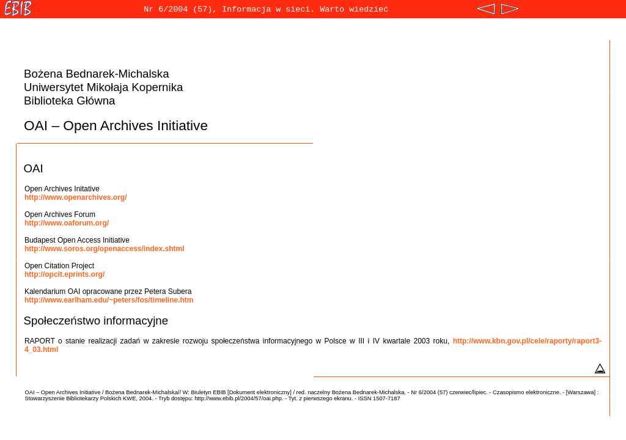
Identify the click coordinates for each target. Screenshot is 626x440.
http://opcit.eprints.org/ (64, 274)
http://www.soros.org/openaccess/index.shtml (104, 248)
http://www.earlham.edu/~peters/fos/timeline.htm (109, 300)
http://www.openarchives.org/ (75, 197)
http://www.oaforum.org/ (66, 223)
